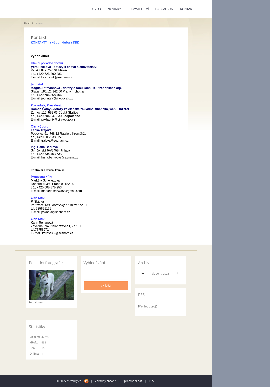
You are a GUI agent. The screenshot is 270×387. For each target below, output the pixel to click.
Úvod (96, 9)
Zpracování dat (132, 381)
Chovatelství (138, 9)
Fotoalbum (164, 9)
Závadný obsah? (105, 381)
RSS (151, 381)
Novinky (114, 9)
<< (143, 273)
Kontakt (187, 9)
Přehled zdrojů (148, 306)
